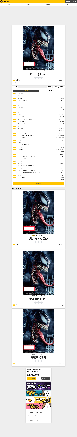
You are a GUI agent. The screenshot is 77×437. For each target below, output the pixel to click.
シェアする (15, 86)
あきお (62, 175)
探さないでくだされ (60, 149)
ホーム (9, 4)
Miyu (63, 156)
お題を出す (48, 4)
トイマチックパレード (59, 123)
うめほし (62, 107)
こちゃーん (61, 116)
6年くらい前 (61, 80)
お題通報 (55, 86)
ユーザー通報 (61, 86)
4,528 (16, 80)
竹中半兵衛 (61, 177)
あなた (62, 100)
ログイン (74, 1)
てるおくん (61, 163)
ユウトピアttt (61, 168)
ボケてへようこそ (45, 378)
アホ (15, 82)
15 (15, 363)
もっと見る (38, 183)
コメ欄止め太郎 (60, 119)
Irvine (63, 158)
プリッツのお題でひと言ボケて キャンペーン (38, 412)
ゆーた (62, 144)
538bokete (62, 105)
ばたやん (62, 126)
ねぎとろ (62, 154)
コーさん (62, 140)
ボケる (28, 4)
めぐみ (62, 109)
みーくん (62, 121)
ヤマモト (62, 179)
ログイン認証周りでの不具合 (38, 420)
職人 (68, 4)
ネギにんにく (61, 128)
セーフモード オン (31, 378)
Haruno (62, 172)
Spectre (62, 95)
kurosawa (62, 161)
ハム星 (62, 112)
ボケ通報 (50, 86)
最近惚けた (61, 130)
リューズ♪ (62, 165)
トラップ (62, 98)
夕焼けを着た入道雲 (60, 137)
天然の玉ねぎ (61, 114)
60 (15, 305)
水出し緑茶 (61, 147)
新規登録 (68, 1)
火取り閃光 (61, 133)
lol (63, 142)
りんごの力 (61, 151)
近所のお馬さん (60, 135)
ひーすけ (62, 170)
